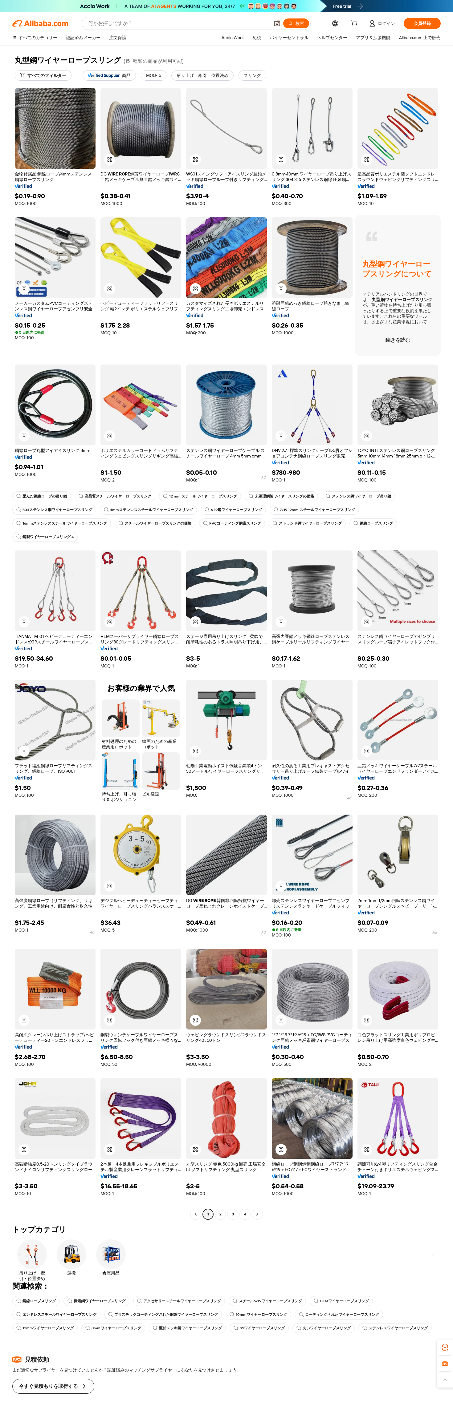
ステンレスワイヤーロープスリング (395, 1328)
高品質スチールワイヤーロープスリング (115, 496)
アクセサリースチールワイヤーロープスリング (179, 1301)
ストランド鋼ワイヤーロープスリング (307, 523)
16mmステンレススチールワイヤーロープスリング (61, 523)
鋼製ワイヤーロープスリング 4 (45, 536)
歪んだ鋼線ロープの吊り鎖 (41, 496)
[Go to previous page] (195, 1214)
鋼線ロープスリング (373, 523)
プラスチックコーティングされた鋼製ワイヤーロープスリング (163, 1314)
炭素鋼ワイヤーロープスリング (96, 1301)
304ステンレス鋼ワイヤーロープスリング (54, 509)
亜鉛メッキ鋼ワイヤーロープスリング (187, 1328)
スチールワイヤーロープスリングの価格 (155, 523)
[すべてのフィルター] (43, 75)
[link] (445, 1348)
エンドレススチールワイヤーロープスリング (56, 1314)
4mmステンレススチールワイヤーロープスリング (148, 509)
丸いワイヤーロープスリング (323, 1328)
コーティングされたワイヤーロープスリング (339, 1314)
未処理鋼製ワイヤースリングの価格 (281, 496)
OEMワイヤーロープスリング (341, 1301)
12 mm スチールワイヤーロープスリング (200, 496)
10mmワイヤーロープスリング (258, 1314)
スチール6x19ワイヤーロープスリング (268, 1301)
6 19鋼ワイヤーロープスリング (233, 509)
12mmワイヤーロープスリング (45, 1328)
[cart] (358, 24)
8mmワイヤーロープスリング (113, 1328)
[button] (109, 159)
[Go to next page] (257, 1214)
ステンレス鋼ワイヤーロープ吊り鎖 (358, 496)
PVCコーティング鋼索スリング (232, 523)
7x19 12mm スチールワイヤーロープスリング (314, 509)
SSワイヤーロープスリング (259, 1328)
